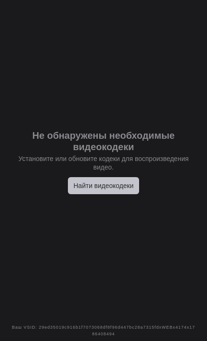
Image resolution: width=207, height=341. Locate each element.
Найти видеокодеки (104, 185)
